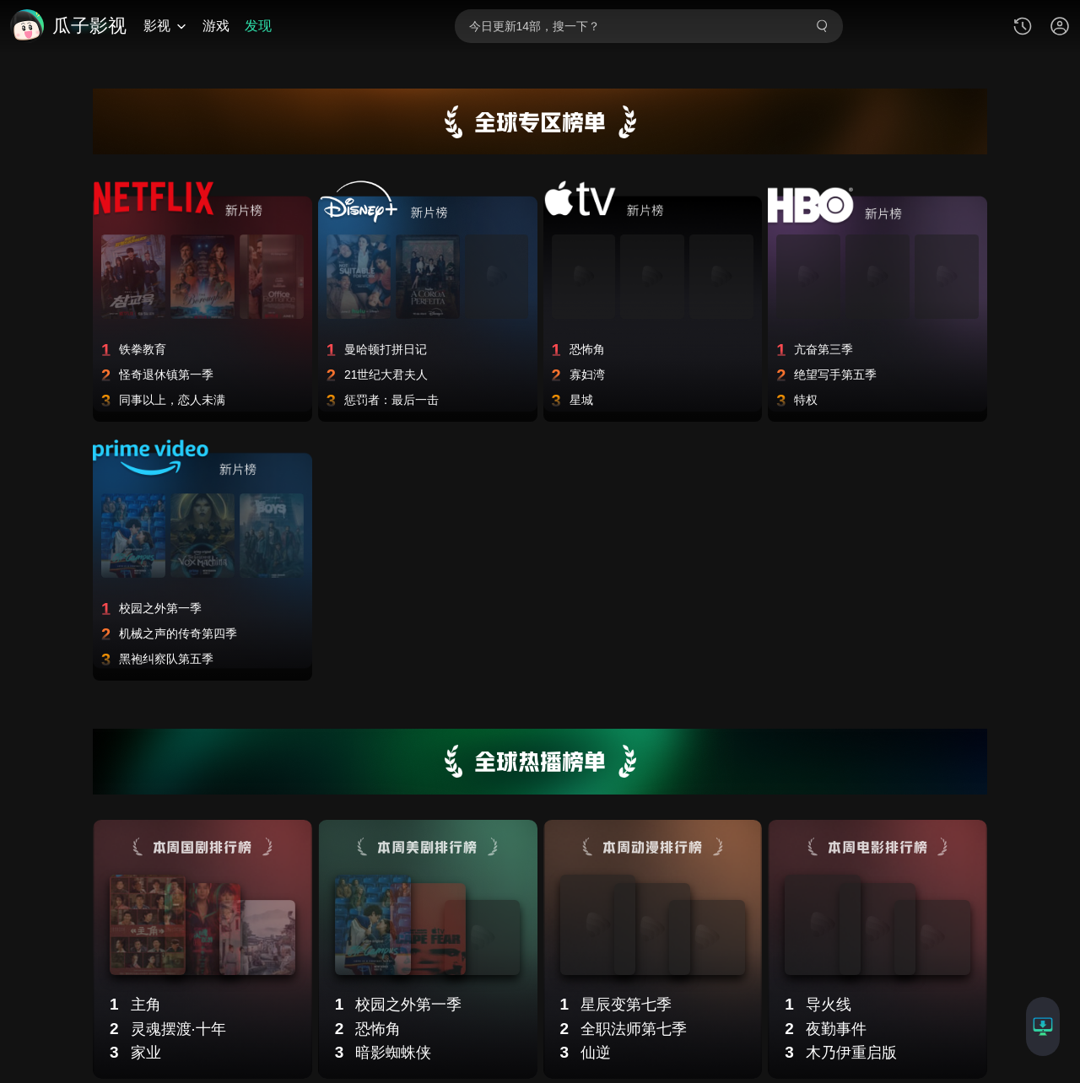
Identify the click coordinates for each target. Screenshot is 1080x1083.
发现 (258, 26)
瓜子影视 (89, 26)
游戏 (216, 26)
